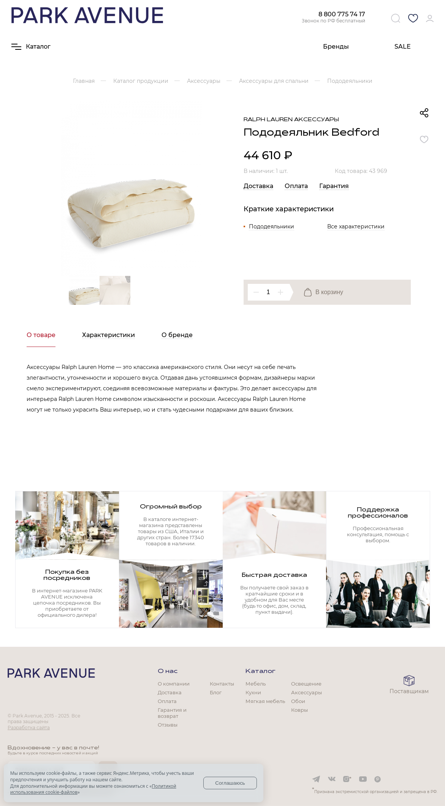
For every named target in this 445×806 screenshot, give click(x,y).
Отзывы (167, 725)
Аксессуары (306, 692)
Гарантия (334, 186)
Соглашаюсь (230, 783)
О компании (174, 684)
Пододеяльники (271, 226)
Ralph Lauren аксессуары (291, 120)
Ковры (299, 710)
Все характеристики (356, 226)
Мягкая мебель (265, 701)
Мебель (255, 684)
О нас (167, 671)
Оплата (296, 186)
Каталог (260, 671)
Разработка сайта (29, 727)
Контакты (222, 684)
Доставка (258, 186)
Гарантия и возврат (172, 713)
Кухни (253, 692)
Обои (298, 701)
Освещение (306, 684)
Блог (216, 692)
